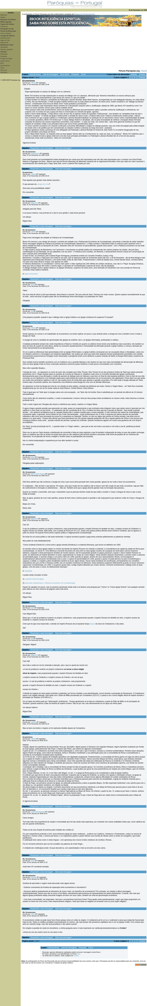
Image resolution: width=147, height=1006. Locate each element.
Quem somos (5, 61)
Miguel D (34, 203)
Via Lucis (3, 70)
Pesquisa (3, 56)
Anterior (134, 74)
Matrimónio (4, 42)
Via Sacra (3, 72)
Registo (76, 955)
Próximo (142, 74)
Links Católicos (5, 33)
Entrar (83, 74)
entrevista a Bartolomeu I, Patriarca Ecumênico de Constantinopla (50, 583)
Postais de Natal (6, 58)
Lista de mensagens (50, 74)
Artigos (2, 17)
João (33, 914)
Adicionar (3, 15)
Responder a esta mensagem (41, 148)
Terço (2, 68)
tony (32, 284)
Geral (144, 71)
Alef (32, 608)
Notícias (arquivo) (6, 49)
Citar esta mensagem (63, 148)
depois (92, 624)
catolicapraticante (38, 812)
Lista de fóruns (35, 74)
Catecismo (4, 26)
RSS (2, 63)
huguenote (35, 153)
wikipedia (28, 571)
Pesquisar (75, 74)
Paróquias (4, 54)
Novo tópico (64, 74)
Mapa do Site (5, 40)
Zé (32, 311)
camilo (33, 722)
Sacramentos (5, 65)
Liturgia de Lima (43, 184)
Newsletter (4, 47)
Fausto (33, 877)
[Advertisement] (84, 48)
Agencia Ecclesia (31, 274)
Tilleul (33, 83)
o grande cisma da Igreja (34, 579)
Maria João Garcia (38, 474)
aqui (78, 954)
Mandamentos (5, 38)
